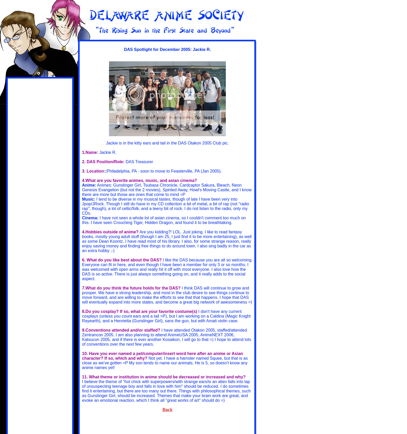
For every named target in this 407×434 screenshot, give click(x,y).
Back (167, 409)
